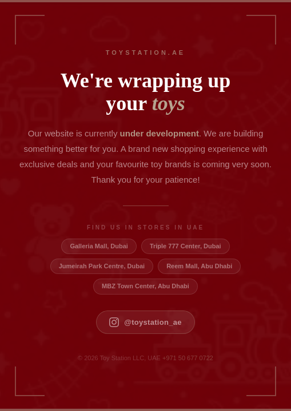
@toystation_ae (145, 322)
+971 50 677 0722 (187, 357)
